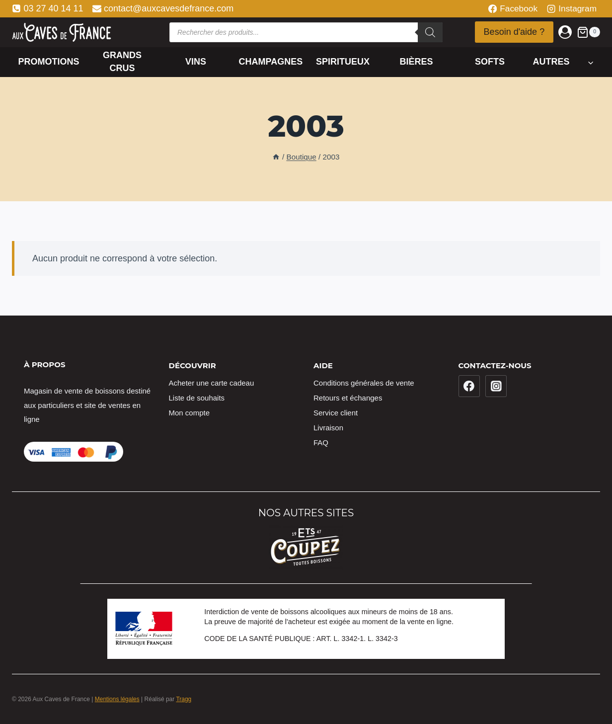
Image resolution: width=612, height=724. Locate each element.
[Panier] (588, 32)
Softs (490, 62)
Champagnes (271, 62)
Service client (335, 412)
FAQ (320, 442)
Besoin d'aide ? (514, 32)
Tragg (183, 699)
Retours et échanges (347, 398)
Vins (195, 62)
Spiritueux (343, 62)
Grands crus (122, 61)
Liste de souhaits (197, 398)
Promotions (48, 62)
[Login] (565, 32)
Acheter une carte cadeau (211, 383)
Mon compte (189, 412)
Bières (416, 62)
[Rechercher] (430, 32)
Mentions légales (117, 699)
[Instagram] (496, 386)
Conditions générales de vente (363, 383)
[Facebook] (469, 386)
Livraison (328, 427)
